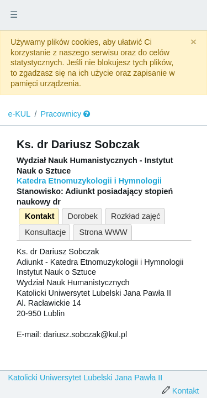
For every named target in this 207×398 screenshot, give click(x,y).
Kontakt (40, 216)
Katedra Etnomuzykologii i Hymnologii (89, 180)
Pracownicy (61, 113)
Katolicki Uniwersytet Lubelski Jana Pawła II (85, 377)
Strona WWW (103, 232)
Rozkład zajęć (136, 216)
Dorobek (83, 216)
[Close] (193, 42)
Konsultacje (45, 232)
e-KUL (19, 113)
